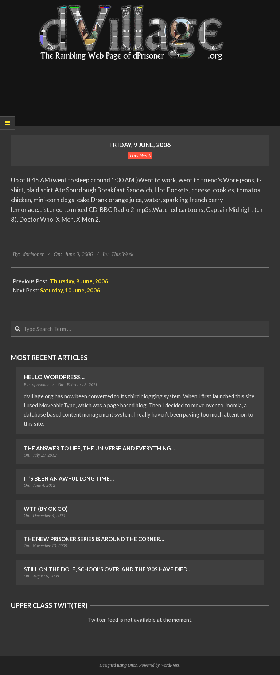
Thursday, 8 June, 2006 (79, 281)
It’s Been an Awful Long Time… (69, 478)
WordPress (170, 665)
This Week (140, 155)
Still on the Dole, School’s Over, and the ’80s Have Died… (107, 569)
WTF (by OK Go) (46, 508)
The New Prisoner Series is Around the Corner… (94, 539)
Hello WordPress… (54, 376)
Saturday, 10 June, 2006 (70, 290)
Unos (132, 665)
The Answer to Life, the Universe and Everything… (99, 448)
